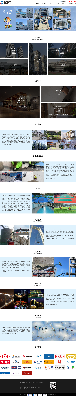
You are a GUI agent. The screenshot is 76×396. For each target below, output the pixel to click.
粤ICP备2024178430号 (22, 394)
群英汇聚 (57, 3)
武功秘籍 (44, 3)
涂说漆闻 (71, 3)
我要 (30, 3)
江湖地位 (64, 3)
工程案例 (51, 3)
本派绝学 (37, 3)
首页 (24, 3)
